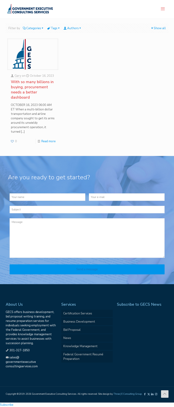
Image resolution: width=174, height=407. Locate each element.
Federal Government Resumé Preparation (83, 356)
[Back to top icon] (164, 394)
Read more (48, 141)
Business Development (79, 322)
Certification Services (77, 313)
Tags (53, 28)
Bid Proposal (72, 330)
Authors (73, 28)
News (67, 338)
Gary (18, 76)
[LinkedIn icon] (152, 394)
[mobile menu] (163, 9)
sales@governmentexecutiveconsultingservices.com (22, 361)
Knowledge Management (80, 346)
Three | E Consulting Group (127, 394)
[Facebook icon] (145, 394)
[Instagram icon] (156, 394)
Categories (33, 28)
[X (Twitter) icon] (148, 394)
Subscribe (6, 405)
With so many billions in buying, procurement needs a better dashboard (32, 89)
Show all (158, 28)
